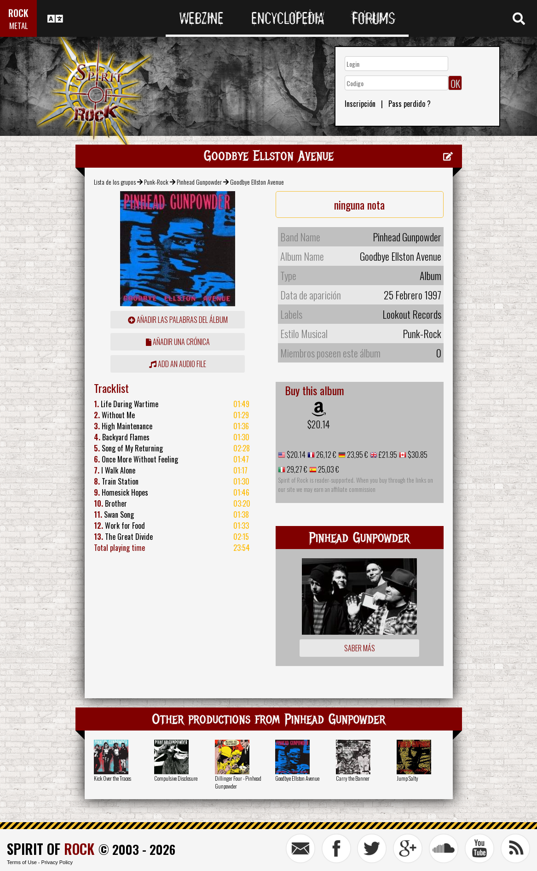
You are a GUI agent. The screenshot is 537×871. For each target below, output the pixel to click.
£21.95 (387, 454)
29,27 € (296, 469)
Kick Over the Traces (112, 778)
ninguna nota (359, 204)
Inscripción (360, 103)
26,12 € (325, 454)
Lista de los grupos (115, 182)
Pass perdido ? (409, 103)
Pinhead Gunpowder (199, 182)
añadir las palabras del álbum (178, 319)
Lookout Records (411, 314)
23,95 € (357, 454)
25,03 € (328, 469)
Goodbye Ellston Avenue (297, 778)
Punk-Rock (156, 182)
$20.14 (318, 424)
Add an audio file (177, 363)
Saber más (359, 648)
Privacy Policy (57, 862)
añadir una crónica (178, 341)
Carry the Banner (353, 778)
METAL (18, 25)
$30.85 (416, 454)
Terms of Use (22, 862)
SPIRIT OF (50, 848)
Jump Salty (407, 778)
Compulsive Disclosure (175, 778)
